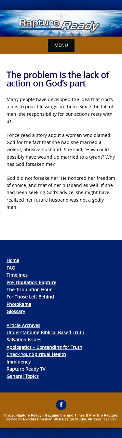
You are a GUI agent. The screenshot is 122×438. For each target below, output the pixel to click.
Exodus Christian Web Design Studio (54, 419)
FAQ (11, 268)
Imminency (19, 362)
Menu (61, 45)
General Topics (23, 376)
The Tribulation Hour (29, 289)
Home (13, 260)
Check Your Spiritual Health (36, 354)
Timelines (17, 275)
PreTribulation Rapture (31, 282)
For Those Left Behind (30, 297)
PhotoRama (19, 304)
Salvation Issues (24, 340)
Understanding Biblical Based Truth (45, 332)
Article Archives (23, 325)
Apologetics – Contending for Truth (44, 347)
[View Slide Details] (61, 23)
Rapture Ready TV (26, 369)
